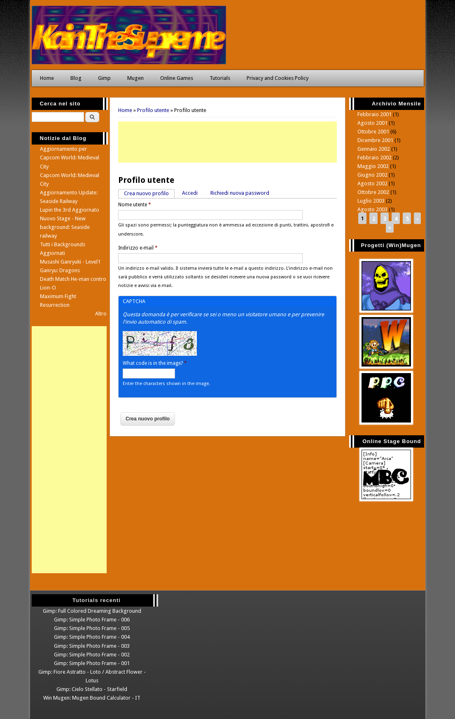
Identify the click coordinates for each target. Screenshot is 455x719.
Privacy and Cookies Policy (277, 78)
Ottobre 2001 (373, 131)
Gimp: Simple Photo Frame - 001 (92, 663)
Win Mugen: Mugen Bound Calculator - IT (91, 698)
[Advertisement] (227, 142)
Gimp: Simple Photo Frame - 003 (92, 646)
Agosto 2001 (372, 123)
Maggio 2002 (373, 166)
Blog (76, 78)
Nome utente (134, 205)
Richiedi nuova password (239, 193)
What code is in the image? (155, 363)
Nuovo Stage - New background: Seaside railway (65, 227)
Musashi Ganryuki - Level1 (70, 262)
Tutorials (220, 78)
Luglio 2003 (371, 201)
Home (47, 78)
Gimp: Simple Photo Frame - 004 (92, 637)
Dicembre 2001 (375, 140)
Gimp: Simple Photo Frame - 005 (92, 628)
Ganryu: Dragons (60, 270)
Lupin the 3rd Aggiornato (69, 210)
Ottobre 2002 (373, 192)
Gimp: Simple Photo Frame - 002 (92, 654)
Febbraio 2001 (374, 114)
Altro (101, 313)
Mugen (135, 78)
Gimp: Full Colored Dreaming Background (92, 611)
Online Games (176, 78)
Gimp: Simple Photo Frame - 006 (92, 619)
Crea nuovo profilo (149, 192)
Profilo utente (153, 110)
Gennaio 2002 (373, 149)
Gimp (104, 78)
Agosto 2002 (372, 183)
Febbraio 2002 (374, 157)
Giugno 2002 (372, 175)
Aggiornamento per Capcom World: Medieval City (69, 157)
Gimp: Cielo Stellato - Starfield (91, 689)
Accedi (190, 193)
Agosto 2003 (372, 209)
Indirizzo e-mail (138, 248)
